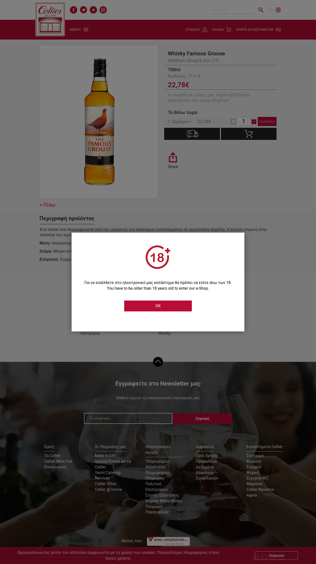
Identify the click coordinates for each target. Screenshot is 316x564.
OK (158, 306)
